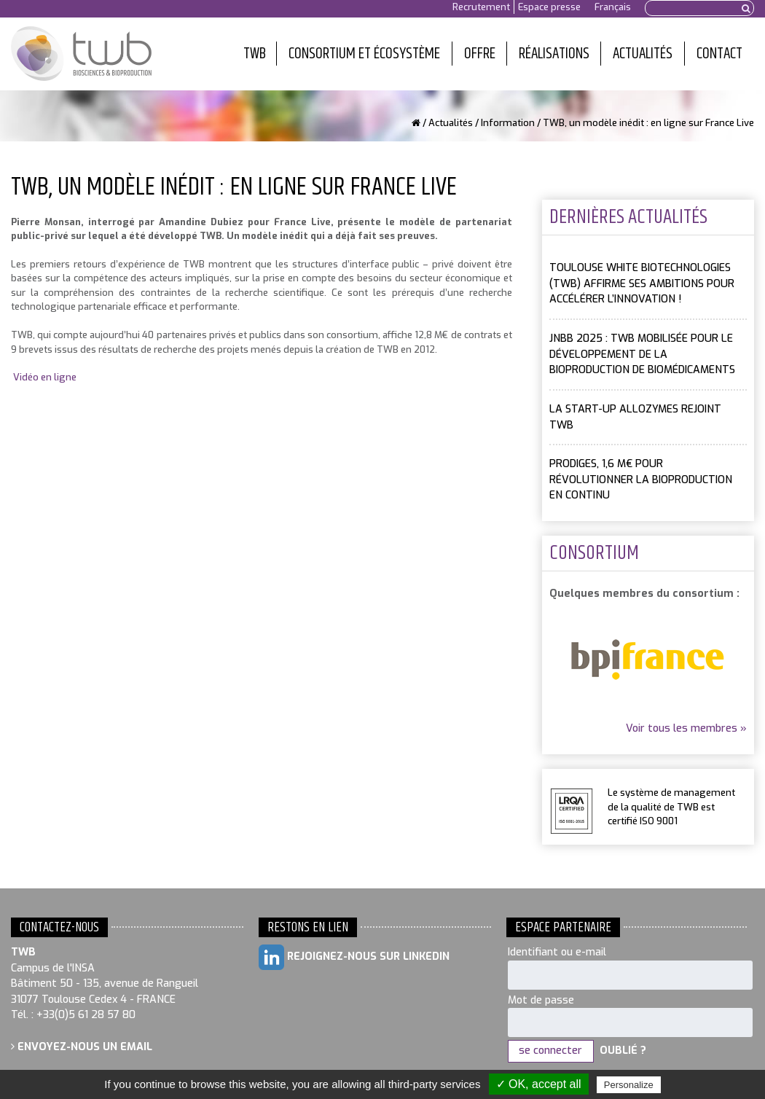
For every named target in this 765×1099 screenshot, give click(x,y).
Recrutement (481, 7)
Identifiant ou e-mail (557, 952)
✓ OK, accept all (538, 1084)
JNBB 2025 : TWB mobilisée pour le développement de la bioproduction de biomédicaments (642, 354)
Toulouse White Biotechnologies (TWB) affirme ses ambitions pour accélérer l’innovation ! (641, 283)
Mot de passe (541, 1000)
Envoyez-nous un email (81, 1047)
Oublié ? (623, 1050)
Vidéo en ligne (44, 377)
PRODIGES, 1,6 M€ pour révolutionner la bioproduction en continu (640, 479)
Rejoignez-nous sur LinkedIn (354, 957)
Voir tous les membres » (686, 728)
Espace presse (549, 7)
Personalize (629, 1084)
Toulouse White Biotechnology (81, 53)
